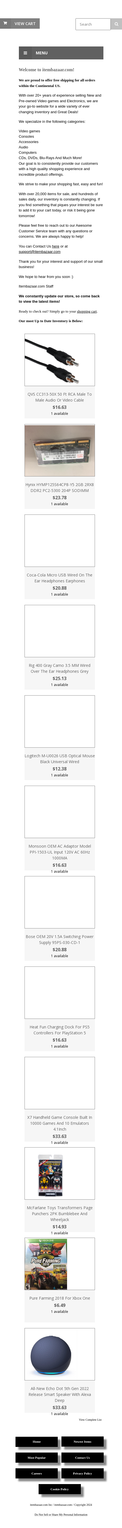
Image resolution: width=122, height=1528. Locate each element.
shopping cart (87, 311)
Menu (33, 52)
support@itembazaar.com (40, 252)
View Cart (25, 23)
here (55, 246)
